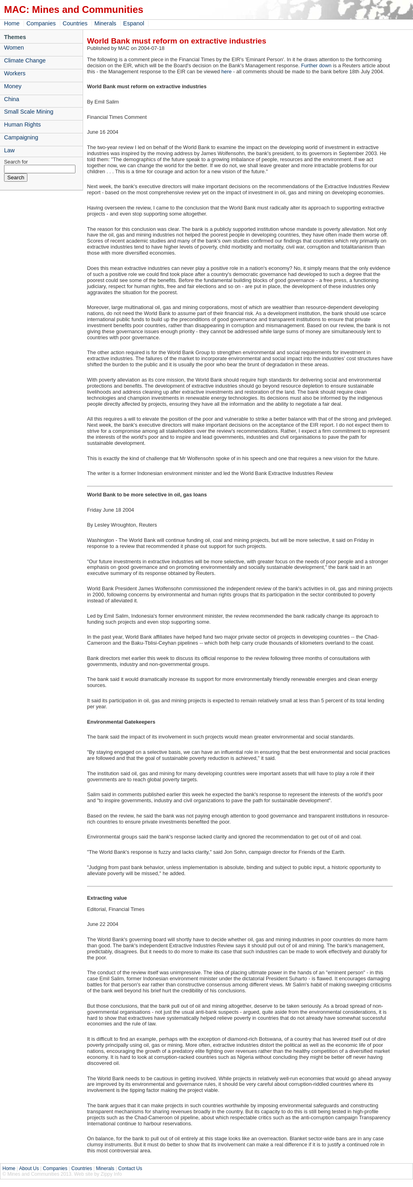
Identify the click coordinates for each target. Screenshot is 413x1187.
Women (14, 47)
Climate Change (25, 60)
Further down (316, 65)
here (226, 71)
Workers (14, 73)
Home (11, 23)
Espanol (133, 23)
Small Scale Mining (28, 111)
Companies (41, 23)
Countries (75, 23)
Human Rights (22, 124)
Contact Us (130, 1168)
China (11, 99)
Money (12, 86)
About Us (29, 1168)
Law (9, 150)
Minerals (105, 23)
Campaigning (21, 137)
